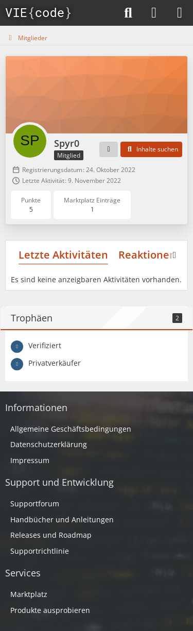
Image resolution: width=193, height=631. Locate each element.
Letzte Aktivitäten (63, 255)
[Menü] (179, 13)
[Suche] (128, 13)
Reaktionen (147, 255)
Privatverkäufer (54, 363)
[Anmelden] (154, 13)
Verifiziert (44, 345)
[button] (108, 149)
